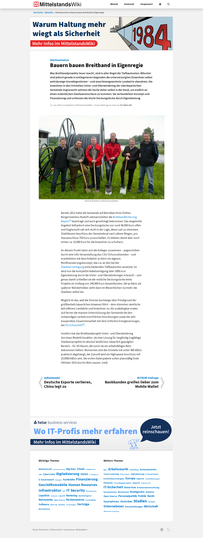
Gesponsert (146, 4)
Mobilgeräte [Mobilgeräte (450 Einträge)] (137, 492)
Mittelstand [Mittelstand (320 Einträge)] (123, 492)
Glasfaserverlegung (72, 267)
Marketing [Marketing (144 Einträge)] (71, 495)
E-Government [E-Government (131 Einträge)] (46, 479)
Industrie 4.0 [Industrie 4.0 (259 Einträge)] (145, 483)
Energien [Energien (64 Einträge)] (58, 480)
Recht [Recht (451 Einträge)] (150, 496)
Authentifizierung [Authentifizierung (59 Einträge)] (59, 469)
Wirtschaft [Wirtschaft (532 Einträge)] (151, 506)
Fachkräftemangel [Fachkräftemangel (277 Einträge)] (152, 479)
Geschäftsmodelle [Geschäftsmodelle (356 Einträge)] (53, 484)
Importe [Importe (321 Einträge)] (136, 483)
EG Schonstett (74, 325)
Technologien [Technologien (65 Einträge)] (71, 505)
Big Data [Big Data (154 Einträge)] (71, 469)
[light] (160, 4)
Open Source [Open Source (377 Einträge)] (110, 496)
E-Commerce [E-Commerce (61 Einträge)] (93, 475)
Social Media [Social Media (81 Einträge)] (90, 500)
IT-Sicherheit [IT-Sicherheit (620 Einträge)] (113, 487)
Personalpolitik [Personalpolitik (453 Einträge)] (127, 496)
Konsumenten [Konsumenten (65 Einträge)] (91, 491)
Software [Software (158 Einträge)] (44, 504)
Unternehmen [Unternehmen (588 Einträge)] (114, 506)
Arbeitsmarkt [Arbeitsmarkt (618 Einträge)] (118, 469)
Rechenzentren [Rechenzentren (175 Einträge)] (75, 500)
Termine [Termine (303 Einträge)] (151, 502)
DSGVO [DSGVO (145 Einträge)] (84, 474)
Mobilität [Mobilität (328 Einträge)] (150, 492)
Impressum (69, 529)
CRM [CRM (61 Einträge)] (40, 475)
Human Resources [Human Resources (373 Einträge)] (82, 484)
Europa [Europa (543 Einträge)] (130, 478)
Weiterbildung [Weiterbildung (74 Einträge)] (44, 509)
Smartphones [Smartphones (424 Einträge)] (111, 501)
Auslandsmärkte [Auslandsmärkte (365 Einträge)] (148, 469)
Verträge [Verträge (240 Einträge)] (83, 504)
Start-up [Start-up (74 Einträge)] (53, 505)
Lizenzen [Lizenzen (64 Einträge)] (54, 496)
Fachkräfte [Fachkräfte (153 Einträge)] (69, 479)
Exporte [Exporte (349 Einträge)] (140, 478)
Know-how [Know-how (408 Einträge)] (130, 487)
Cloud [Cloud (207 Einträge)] (80, 469)
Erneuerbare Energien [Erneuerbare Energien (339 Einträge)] (114, 478)
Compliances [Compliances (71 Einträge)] (90, 469)
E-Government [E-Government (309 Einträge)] (152, 474)
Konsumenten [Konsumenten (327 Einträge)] (110, 492)
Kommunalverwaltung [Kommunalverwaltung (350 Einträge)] (148, 487)
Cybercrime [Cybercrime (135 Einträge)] (49, 474)
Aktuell (114, 4)
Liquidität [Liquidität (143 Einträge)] (44, 495)
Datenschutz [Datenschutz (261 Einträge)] (125, 474)
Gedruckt (129, 4)
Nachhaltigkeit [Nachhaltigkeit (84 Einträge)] (85, 496)
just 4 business (41, 529)
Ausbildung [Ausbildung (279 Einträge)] (134, 470)
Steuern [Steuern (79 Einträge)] (61, 505)
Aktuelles (49, 12)
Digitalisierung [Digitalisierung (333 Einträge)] (137, 474)
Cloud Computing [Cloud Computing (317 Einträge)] (111, 474)
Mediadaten (81, 529)
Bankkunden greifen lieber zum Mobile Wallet (131, 383)
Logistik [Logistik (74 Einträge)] (61, 496)
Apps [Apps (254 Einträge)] (105, 470)
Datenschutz (56, 529)
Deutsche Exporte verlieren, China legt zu (71, 383)
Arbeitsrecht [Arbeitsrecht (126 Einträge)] (45, 469)
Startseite (38, 12)
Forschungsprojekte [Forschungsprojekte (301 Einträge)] (123, 483)
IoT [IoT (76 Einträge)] (64, 491)
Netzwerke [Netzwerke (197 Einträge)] (46, 500)
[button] (168, 4)
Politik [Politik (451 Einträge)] (142, 496)
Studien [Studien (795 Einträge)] (140, 501)
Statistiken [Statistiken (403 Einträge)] (126, 501)
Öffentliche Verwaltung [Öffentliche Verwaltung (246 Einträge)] (111, 511)
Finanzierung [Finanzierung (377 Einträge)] (87, 479)
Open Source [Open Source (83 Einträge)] (59, 500)
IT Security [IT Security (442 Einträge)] (75, 490)
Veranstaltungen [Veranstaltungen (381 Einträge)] (134, 506)
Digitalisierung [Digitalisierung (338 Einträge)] (67, 473)
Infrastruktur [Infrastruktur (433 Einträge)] (50, 490)
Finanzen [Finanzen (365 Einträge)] (108, 483)
